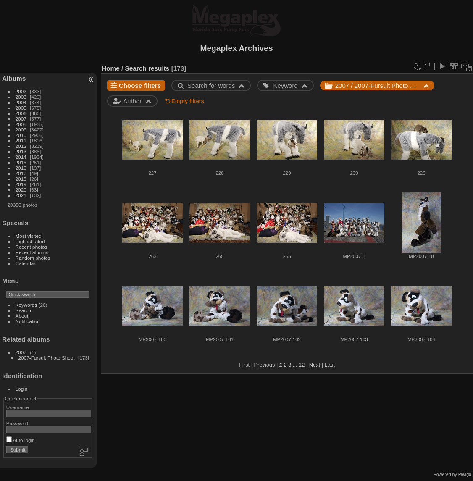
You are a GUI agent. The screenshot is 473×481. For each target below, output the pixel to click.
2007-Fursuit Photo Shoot (46, 357)
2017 (21, 173)
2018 (21, 178)
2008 (21, 124)
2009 (21, 129)
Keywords (26, 305)
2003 (21, 97)
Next (314, 365)
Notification (28, 321)
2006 (21, 113)
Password (17, 423)
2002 (21, 91)
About (22, 315)
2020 (21, 189)
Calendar (26, 263)
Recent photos (31, 247)
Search (23, 310)
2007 (21, 118)
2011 (21, 140)
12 (302, 365)
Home (111, 68)
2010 (21, 135)
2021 (21, 195)
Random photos (33, 257)
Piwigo (464, 474)
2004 (21, 102)
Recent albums (32, 252)
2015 (21, 162)
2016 (21, 168)
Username (17, 407)
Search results (147, 68)
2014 (21, 157)
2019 (21, 184)
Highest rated (30, 241)
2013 (21, 151)
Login (22, 389)
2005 (21, 107)
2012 (21, 146)
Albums (14, 78)
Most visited (29, 236)
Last (330, 365)
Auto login (20, 440)
